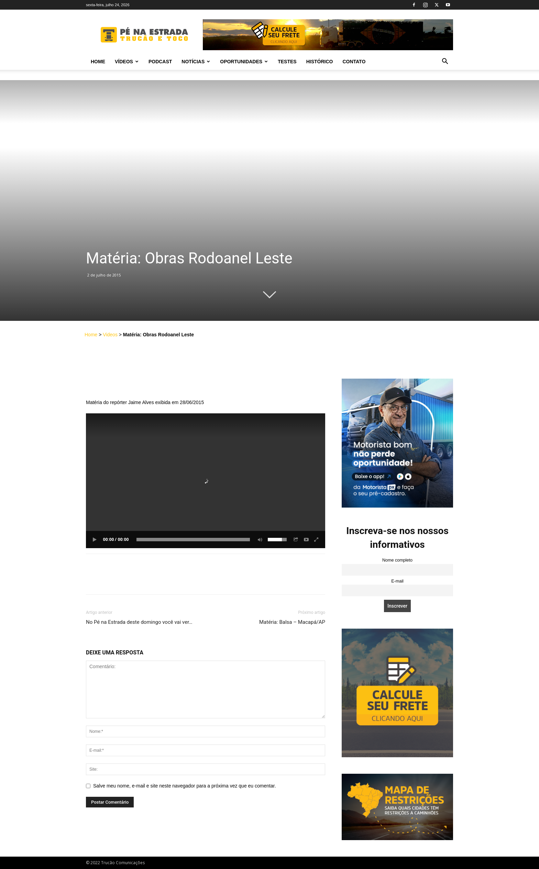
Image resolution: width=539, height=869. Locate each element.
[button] (445, 62)
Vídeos (127, 61)
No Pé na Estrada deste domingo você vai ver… (139, 622)
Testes (287, 61)
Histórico (319, 61)
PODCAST (160, 61)
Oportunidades (244, 61)
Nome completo (397, 560)
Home (98, 61)
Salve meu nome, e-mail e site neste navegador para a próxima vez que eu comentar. (184, 786)
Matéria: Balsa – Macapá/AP (292, 622)
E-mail (397, 581)
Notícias (196, 61)
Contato (353, 61)
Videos (110, 334)
